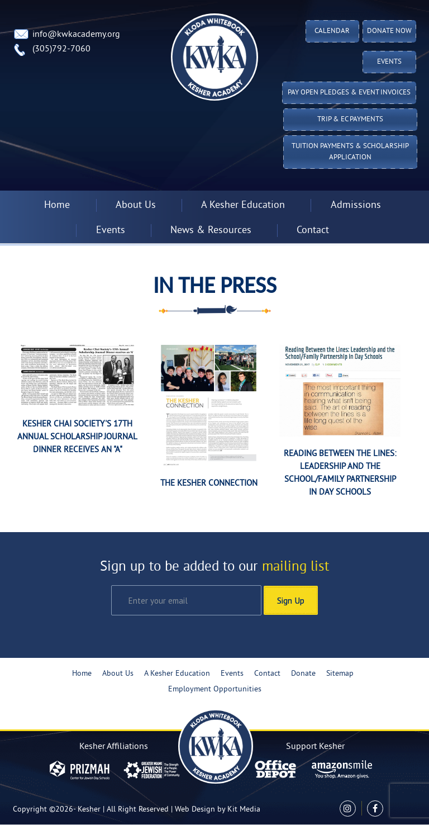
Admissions (356, 205)
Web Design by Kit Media (217, 809)
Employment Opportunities (214, 689)
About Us (136, 205)
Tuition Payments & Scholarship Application (350, 152)
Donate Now (389, 31)
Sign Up (290, 600)
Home (57, 205)
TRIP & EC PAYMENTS (350, 119)
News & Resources (210, 230)
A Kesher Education (243, 205)
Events (389, 62)
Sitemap (340, 674)
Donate (303, 674)
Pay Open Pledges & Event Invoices (349, 92)
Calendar (332, 31)
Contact (313, 230)
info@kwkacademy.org (76, 34)
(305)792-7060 (61, 49)
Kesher (89, 809)
